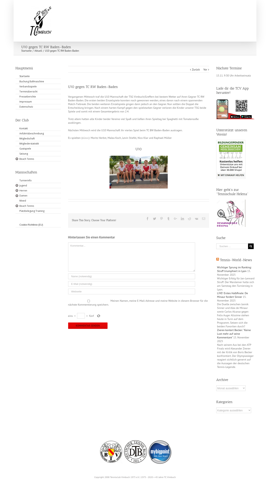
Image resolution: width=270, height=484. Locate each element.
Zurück (196, 69)
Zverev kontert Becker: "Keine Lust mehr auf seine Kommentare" (234, 333)
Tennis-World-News (236, 260)
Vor (205, 69)
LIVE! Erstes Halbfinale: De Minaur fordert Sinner (232, 295)
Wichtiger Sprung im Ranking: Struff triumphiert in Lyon (234, 269)
